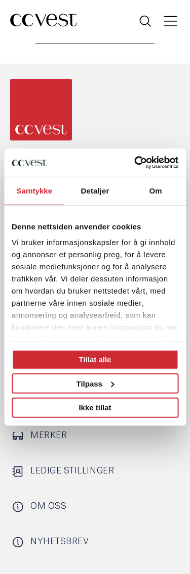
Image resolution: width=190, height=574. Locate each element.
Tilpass (96, 383)
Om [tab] (155, 190)
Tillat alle (95, 359)
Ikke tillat (95, 407)
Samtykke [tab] (34, 190)
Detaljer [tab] (95, 190)
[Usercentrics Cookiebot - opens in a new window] (135, 162)
